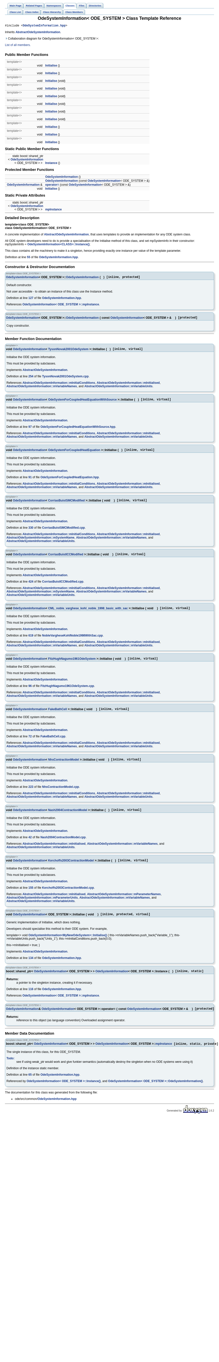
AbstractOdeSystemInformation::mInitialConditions (59, 385)
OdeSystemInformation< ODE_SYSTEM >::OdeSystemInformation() (155, 1094)
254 (30, 379)
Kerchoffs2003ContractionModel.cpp (68, 898)
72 (30, 744)
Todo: (10, 1071)
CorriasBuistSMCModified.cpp (63, 533)
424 (30, 587)
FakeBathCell (57, 717)
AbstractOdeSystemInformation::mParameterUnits (42, 908)
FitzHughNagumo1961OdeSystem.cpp (67, 693)
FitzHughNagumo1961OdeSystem (72, 666)
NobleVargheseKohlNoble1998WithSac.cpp (72, 642)
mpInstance (53, 210)
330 (30, 533)
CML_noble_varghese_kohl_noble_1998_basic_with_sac (88, 614)
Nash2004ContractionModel (67, 819)
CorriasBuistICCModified (65, 560)
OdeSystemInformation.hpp (44, 26)
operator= (52, 185)
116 (30, 1001)
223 (30, 795)
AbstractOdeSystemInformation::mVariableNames (41, 389)
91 (30, 481)
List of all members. (18, 45)
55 (28, 258)
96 (30, 693)
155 (30, 898)
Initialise (51, 66)
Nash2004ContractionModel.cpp (63, 847)
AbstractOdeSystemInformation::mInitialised (128, 385)
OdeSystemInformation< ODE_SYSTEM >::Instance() (63, 1094)
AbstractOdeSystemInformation (38, 33)
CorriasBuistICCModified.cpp (62, 587)
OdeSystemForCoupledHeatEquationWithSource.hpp (77, 430)
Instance (51, 163)
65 (30, 1088)
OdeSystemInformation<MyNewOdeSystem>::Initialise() (67, 946)
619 (30, 642)
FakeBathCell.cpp (52, 744)
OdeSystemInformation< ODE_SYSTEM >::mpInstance (61, 306)
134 (30, 969)
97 (30, 430)
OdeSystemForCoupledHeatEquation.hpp (69, 481)
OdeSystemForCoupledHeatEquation (74, 454)
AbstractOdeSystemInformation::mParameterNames (124, 904)
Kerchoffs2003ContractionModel (71, 870)
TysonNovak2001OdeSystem (68, 352)
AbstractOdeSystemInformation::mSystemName (40, 543)
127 (30, 299)
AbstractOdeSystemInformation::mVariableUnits (118, 389)
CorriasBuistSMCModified (66, 505)
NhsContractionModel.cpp (60, 795)
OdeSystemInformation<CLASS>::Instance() (58, 245)
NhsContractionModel (63, 768)
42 (30, 847)
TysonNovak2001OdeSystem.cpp (65, 379)
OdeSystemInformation (27, 160)
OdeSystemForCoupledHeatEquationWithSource (82, 403)
